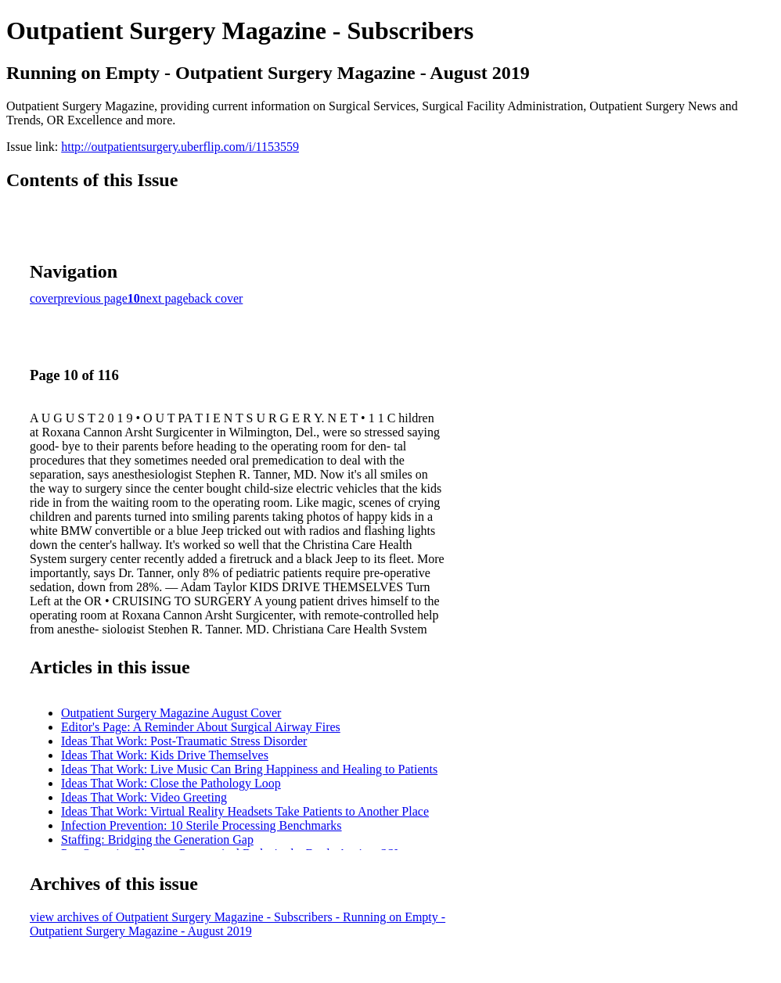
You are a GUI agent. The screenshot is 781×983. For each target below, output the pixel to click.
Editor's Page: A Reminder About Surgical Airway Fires (200, 727)
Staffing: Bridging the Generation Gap (157, 839)
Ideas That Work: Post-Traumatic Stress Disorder (184, 741)
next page (164, 298)
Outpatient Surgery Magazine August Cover (171, 712)
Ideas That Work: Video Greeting (144, 797)
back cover (216, 298)
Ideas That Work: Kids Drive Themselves (164, 755)
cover (44, 298)
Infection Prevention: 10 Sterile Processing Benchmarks (201, 825)
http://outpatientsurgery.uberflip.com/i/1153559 (180, 146)
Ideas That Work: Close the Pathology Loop (171, 783)
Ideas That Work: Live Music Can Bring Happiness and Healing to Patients (249, 769)
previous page (93, 298)
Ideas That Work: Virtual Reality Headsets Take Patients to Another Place (245, 811)
